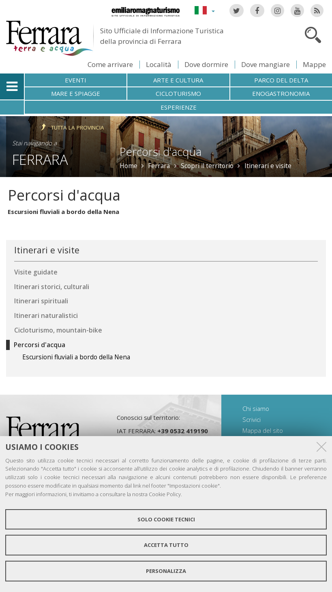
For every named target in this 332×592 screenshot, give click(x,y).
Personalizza (166, 571)
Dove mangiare (265, 64)
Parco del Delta (281, 80)
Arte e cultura (178, 80)
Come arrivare (110, 64)
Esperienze (179, 107)
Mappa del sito (262, 430)
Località (158, 64)
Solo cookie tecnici (166, 519)
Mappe (314, 64)
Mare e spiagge (75, 93)
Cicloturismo (178, 93)
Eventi (75, 80)
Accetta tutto (166, 545)
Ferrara (40, 159)
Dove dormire (206, 64)
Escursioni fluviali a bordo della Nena (63, 211)
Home (128, 165)
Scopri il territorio (207, 165)
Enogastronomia (281, 93)
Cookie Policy (165, 494)
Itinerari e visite (267, 165)
